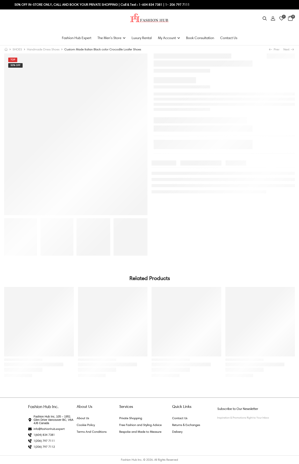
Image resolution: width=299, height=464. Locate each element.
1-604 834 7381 (151, 5)
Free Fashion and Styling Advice (140, 425)
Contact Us (228, 38)
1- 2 (168, 5)
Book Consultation (200, 38)
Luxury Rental (142, 38)
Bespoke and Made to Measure (140, 432)
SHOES (17, 49)
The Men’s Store (109, 38)
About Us (83, 418)
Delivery (177, 432)
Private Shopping (130, 418)
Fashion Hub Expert (76, 38)
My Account (167, 38)
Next (288, 49)
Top (12, 59)
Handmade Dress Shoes (43, 49)
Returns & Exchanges (186, 425)
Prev (274, 49)
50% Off (15, 65)
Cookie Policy (86, 425)
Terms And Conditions (92, 432)
